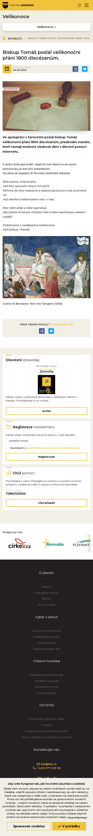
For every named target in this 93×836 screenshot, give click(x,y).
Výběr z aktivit (46, 619)
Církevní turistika (46, 663)
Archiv (46, 411)
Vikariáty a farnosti (46, 594)
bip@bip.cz (46, 766)
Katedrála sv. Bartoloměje (46, 676)
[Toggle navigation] (86, 5)
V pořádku (69, 826)
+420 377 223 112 (46, 770)
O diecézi (46, 575)
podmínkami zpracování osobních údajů (53, 449)
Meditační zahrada (46, 682)
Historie (46, 588)
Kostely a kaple (46, 694)
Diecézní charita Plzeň (46, 632)
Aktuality (15, 38)
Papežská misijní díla (46, 650)
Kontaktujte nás (61, 325)
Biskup (46, 600)
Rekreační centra (46, 688)
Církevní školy (47, 644)
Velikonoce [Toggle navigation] (46, 27)
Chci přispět (46, 504)
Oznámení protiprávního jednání (46, 732)
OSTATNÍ (46, 707)
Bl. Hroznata (46, 606)
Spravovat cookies (29, 826)
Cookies (46, 726)
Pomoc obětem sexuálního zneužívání (46, 739)
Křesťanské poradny (46, 638)
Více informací (77, 817)
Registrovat (46, 457)
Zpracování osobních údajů (46, 720)
